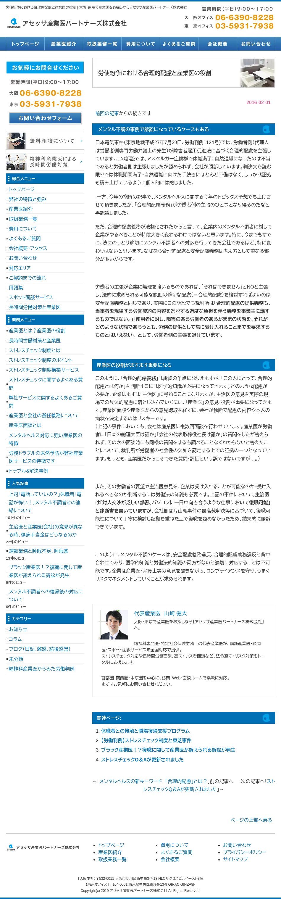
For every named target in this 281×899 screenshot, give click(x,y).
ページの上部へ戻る (251, 820)
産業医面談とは (25, 425)
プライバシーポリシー (245, 852)
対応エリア (20, 268)
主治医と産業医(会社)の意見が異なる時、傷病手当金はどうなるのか (46, 530)
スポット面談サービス (31, 297)
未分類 (16, 659)
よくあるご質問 (179, 44)
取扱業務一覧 (102, 44)
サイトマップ (235, 859)
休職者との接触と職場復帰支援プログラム (145, 731)
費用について (140, 44)
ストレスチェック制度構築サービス (44, 370)
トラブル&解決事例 (28, 470)
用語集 (16, 287)
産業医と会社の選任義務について (44, 415)
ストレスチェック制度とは (35, 350)
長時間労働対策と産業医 (35, 307)
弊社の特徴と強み (27, 199)
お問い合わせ (256, 44)
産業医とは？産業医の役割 (37, 330)
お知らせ (18, 629)
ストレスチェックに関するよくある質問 (46, 383)
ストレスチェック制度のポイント (40, 360)
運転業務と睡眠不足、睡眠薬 (38, 551)
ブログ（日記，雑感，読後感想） (40, 649)
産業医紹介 (63, 44)
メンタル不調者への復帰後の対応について (46, 595)
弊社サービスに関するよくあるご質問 (45, 401)
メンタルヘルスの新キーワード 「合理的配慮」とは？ (154, 781)
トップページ (25, 44)
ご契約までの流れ (27, 278)
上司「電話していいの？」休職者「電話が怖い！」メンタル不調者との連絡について (45, 502)
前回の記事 (107, 113)
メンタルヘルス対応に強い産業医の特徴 (45, 439)
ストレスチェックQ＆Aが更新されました (142, 759)
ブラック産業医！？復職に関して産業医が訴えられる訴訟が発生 (168, 750)
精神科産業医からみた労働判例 (42, 668)
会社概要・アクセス (28, 248)
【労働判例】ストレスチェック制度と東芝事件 (146, 740)
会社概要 (217, 44)
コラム (15, 639)
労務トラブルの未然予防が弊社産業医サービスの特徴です (46, 457)
